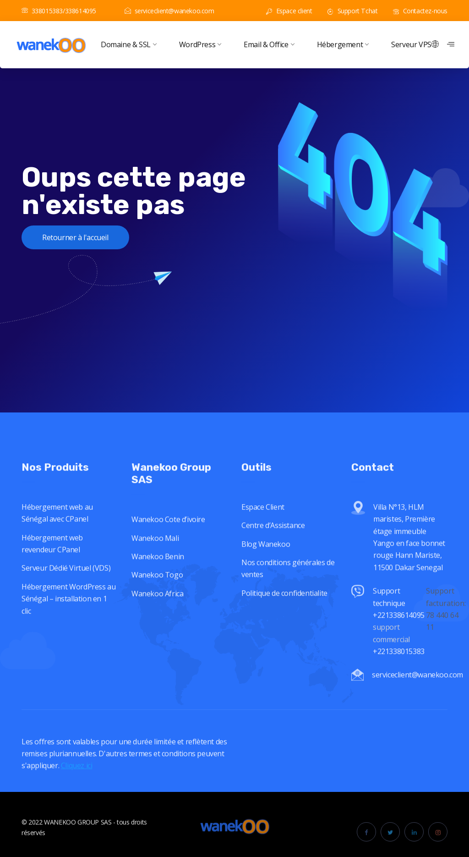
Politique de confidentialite (284, 603)
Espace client (289, 10)
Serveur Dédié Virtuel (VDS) (66, 577)
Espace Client (262, 516)
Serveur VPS (411, 44)
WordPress (200, 44)
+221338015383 (399, 661)
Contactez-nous (420, 10)
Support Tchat (352, 10)
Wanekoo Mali (155, 547)
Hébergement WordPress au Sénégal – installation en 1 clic (68, 608)
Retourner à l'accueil (75, 237)
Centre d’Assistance (273, 535)
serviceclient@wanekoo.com (169, 10)
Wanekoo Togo (157, 584)
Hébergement (343, 44)
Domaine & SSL (128, 44)
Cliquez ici (77, 775)
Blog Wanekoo (265, 554)
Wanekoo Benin (157, 566)
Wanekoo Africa (157, 603)
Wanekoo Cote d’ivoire (168, 529)
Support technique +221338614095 (399, 612)
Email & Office (269, 44)
